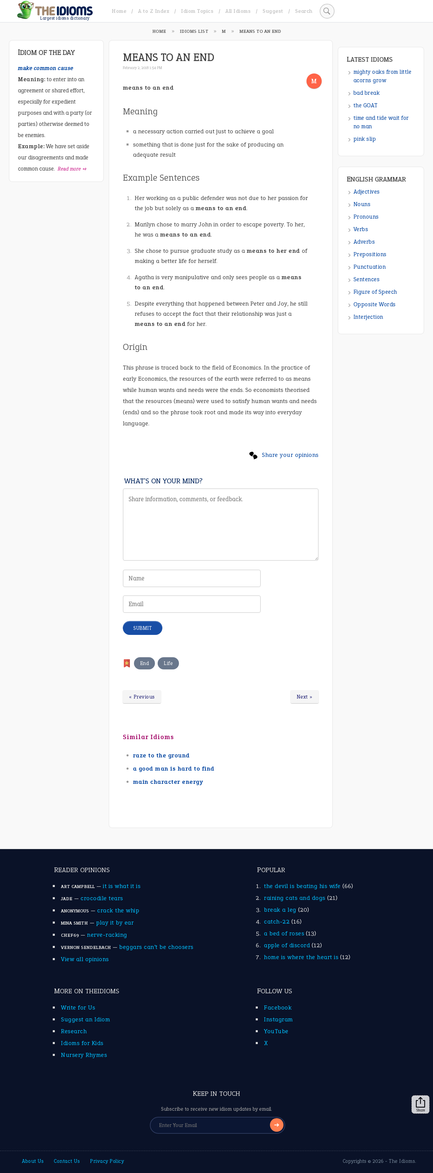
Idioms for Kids (82, 1043)
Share (420, 1104)
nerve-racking (107, 935)
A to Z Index (153, 11)
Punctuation (370, 267)
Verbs (361, 229)
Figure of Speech (375, 292)
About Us (33, 1161)
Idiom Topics (197, 11)
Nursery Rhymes (84, 1055)
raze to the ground (161, 755)
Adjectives (367, 192)
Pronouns (366, 217)
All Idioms (238, 11)
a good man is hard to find (173, 769)
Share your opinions (290, 455)
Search (304, 11)
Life (168, 663)
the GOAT (366, 105)
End (144, 663)
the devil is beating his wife (302, 886)
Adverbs (364, 242)
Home (119, 11)
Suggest (273, 11)
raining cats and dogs (294, 898)
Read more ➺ (72, 168)
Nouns (362, 204)
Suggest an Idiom (85, 1019)
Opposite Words (375, 304)
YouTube (276, 1031)
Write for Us (78, 1007)
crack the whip (118, 910)
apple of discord (287, 945)
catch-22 (277, 921)
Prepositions (370, 254)
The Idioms (402, 1161)
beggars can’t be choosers (156, 947)
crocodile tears (102, 898)
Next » (305, 696)
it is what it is (121, 886)
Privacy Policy (107, 1161)
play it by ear (115, 923)
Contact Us (67, 1161)
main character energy (168, 782)
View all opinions (85, 959)
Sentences (367, 279)
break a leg (280, 910)
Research (74, 1031)
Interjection (368, 317)
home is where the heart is (301, 957)
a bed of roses (284, 933)
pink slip (365, 139)
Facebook (278, 1007)
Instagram (278, 1019)
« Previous (142, 696)
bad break (367, 93)
